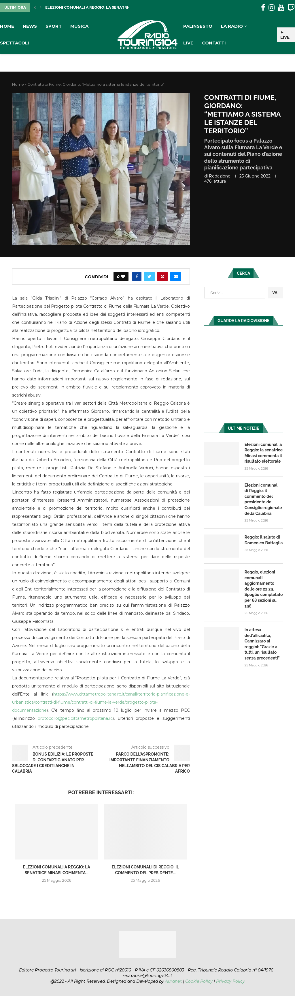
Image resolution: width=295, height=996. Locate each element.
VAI (275, 292)
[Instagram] (271, 8)
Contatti (214, 43)
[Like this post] (123, 276)
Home (7, 26)
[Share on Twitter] (149, 276)
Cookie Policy (199, 981)
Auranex (173, 981)
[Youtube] (281, 8)
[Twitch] (291, 8)
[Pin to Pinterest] (162, 276)
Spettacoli (14, 43)
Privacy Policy (230, 981)
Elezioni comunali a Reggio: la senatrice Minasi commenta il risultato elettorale (264, 453)
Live (188, 43)
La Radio (232, 26)
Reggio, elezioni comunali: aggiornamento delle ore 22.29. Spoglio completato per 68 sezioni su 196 (264, 589)
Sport (54, 26)
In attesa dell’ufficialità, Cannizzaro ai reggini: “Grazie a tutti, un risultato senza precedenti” (262, 643)
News (30, 26)
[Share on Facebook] (136, 276)
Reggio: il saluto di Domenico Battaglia (264, 540)
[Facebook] (263, 8)
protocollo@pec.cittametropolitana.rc (75, 718)
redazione (219, 176)
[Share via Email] (175, 276)
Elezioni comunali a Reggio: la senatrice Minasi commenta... (109, 7)
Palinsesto (197, 26)
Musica (79, 26)
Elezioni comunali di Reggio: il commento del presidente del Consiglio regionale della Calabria (263, 499)
